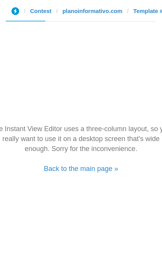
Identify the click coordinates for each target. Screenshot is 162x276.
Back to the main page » (81, 168)
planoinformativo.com (92, 11)
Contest (41, 11)
